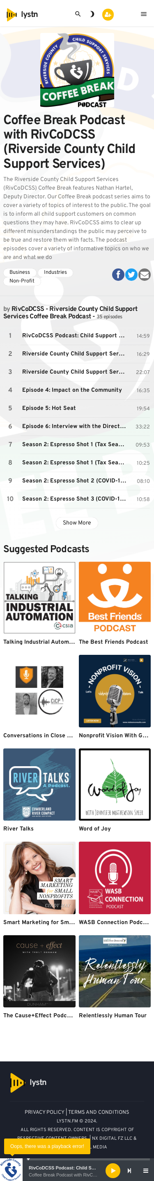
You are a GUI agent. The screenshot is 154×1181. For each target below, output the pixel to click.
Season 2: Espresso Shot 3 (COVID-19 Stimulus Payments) (75, 499)
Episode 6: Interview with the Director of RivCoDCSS (75, 426)
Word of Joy (95, 829)
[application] (77, 1170)
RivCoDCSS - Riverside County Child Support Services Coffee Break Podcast (70, 313)
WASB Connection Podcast (115, 922)
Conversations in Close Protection (49, 735)
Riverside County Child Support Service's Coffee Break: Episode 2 (75, 354)
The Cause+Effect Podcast (39, 1015)
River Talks (18, 829)
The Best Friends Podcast (113, 642)
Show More (77, 523)
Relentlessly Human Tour (113, 1015)
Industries (55, 272)
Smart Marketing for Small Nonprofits (54, 922)
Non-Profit (21, 281)
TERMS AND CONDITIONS (98, 1112)
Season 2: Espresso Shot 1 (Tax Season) (75, 444)
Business (19, 272)
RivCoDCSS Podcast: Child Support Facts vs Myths (84, 1167)
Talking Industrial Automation (43, 642)
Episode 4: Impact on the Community (72, 390)
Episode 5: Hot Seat (49, 408)
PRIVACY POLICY (44, 1112)
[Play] (113, 1170)
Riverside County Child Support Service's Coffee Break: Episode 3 (75, 372)
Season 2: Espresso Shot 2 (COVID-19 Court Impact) (75, 481)
